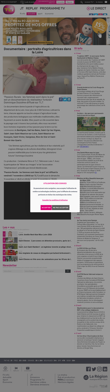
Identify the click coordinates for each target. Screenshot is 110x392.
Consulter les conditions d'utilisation (55, 200)
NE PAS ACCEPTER (60, 208)
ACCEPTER (46, 208)
